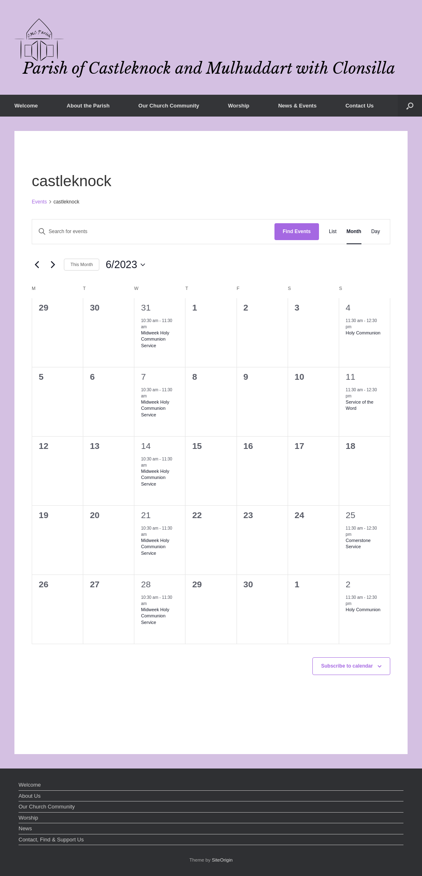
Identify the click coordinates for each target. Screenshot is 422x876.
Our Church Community (168, 106)
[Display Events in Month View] (354, 232)
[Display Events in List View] (333, 232)
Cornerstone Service (358, 543)
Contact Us (359, 106)
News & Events (297, 106)
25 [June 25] (350, 515)
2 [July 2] (348, 584)
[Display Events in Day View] (375, 232)
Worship (238, 106)
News (25, 828)
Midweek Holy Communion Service (155, 339)
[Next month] (53, 265)
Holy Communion (363, 332)
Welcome (26, 106)
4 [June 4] (348, 307)
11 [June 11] (350, 376)
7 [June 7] (143, 376)
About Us (29, 796)
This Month (81, 264)
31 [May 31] (145, 307)
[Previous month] (37, 265)
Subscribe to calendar (347, 666)
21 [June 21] (145, 515)
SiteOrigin (222, 859)
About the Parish (88, 106)
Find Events (297, 231)
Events (39, 202)
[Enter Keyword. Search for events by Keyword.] (153, 232)
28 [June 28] (145, 584)
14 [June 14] (145, 446)
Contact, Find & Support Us (51, 839)
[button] (410, 106)
